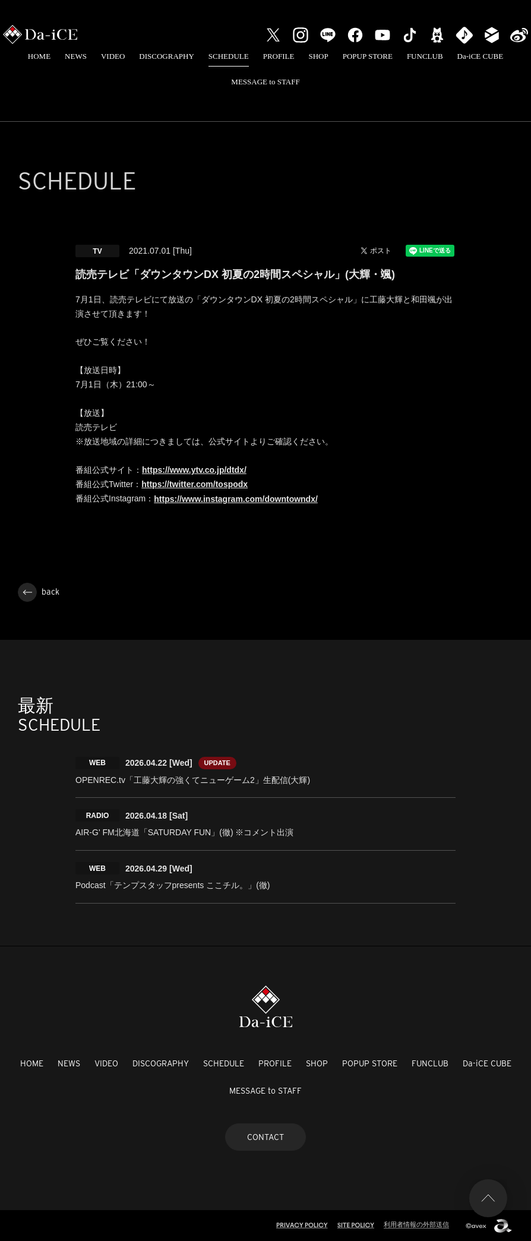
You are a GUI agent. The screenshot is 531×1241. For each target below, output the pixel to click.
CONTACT (265, 1137)
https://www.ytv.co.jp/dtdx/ (194, 470)
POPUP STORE (368, 56)
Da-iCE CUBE (480, 56)
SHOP (318, 56)
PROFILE (279, 56)
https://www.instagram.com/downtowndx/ (236, 499)
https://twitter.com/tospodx (194, 484)
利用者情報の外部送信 (416, 1224)
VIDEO (113, 56)
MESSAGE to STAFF (265, 81)
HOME (39, 56)
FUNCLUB (425, 56)
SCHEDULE (228, 56)
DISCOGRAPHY (166, 56)
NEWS (76, 56)
